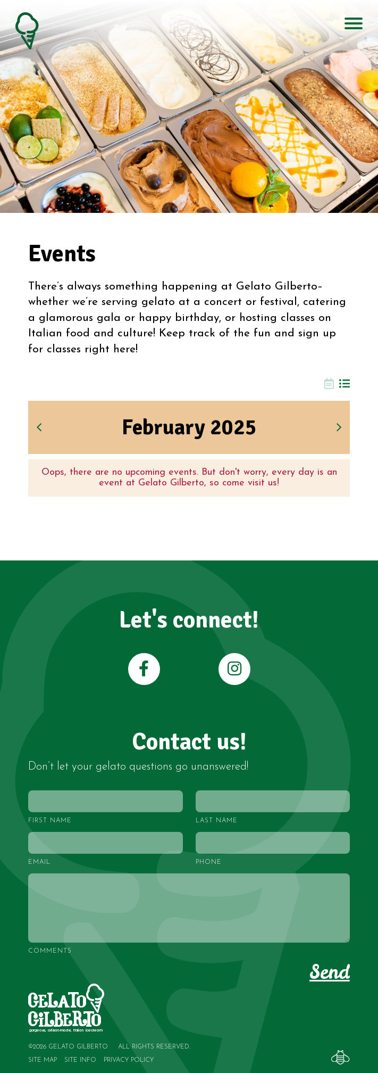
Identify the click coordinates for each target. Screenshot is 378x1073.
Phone (209, 862)
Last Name (217, 821)
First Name (50, 821)
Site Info (80, 1060)
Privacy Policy (129, 1060)
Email (39, 862)
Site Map (42, 1060)
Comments (50, 951)
